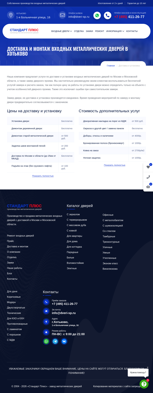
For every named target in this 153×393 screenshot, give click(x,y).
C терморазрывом (77, 220)
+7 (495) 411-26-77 (65, 303)
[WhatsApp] (97, 15)
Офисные (108, 215)
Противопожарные (17, 324)
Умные (106, 252)
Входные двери (60, 31)
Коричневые (14, 297)
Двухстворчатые (16, 307)
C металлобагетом (113, 220)
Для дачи (12, 291)
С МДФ (11, 340)
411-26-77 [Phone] (129, 17)
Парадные (72, 252)
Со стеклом (109, 231)
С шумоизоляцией (113, 225)
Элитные (72, 268)
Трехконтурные (111, 242)
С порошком (14, 334)
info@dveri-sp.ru (64, 313)
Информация (113, 31)
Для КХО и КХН (15, 318)
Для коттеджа (74, 247)
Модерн (11, 302)
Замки (89, 31)
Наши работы (14, 268)
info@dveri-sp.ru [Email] (78, 16)
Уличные (107, 247)
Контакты (132, 31)
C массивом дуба (76, 225)
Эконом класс (110, 263)
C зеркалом (73, 214)
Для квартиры (74, 236)
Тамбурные (109, 236)
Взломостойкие (75, 263)
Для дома (72, 241)
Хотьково (21, 13)
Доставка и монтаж (17, 246)
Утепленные (109, 258)
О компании (13, 252)
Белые (70, 257)
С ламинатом (14, 329)
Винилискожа (110, 269)
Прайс (10, 241)
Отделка (79, 31)
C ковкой (72, 230)
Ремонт (99, 31)
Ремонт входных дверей (20, 235)
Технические (14, 313)
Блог (9, 273)
